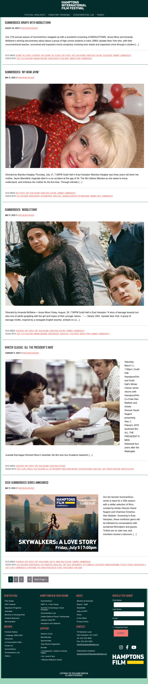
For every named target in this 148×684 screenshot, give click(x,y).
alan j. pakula (27, 468)
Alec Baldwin (27, 58)
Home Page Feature (94, 55)
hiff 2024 (67, 564)
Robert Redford (113, 468)
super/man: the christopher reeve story (44, 567)
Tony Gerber (68, 567)
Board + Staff (82, 604)
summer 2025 (95, 195)
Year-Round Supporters (50, 644)
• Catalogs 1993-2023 (14, 635)
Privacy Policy (82, 622)
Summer (116, 55)
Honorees (9, 639)
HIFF (104, 468)
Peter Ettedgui (126, 564)
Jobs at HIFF (82, 611)
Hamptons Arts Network (50, 623)
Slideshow (107, 55)
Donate (44, 647)
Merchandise (10, 622)
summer (94, 333)
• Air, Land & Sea (48, 656)
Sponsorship (46, 641)
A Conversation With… (14, 642)
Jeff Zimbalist (88, 564)
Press (79, 615)
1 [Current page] (10, 579)
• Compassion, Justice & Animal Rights (54, 652)
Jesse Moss (64, 58)
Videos (7, 656)
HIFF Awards (10, 604)
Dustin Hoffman (85, 468)
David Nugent (53, 58)
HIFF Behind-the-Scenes (51, 55)
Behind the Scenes (23, 55)
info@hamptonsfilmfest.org (88, 644)
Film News (36, 55)
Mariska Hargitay (70, 195)
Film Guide (9, 601)
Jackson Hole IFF (48, 620)
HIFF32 (52, 561)
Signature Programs (13, 608)
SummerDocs (125, 55)
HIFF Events (66, 55)
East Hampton (46, 564)
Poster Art (9, 646)
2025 (19, 58)
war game (78, 567)
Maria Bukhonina (112, 564)
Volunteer (9, 611)
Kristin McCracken (30, 28)
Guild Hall (57, 195)
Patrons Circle (46, 634)
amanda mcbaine (40, 58)
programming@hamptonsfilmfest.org (92, 654)
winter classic (127, 468)
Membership (46, 637)
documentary (46, 195)
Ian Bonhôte (77, 564)
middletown (75, 58)
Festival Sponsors (12, 618)
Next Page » (40, 579)
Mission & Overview (85, 601)
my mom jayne (83, 195)
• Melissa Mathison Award (51, 660)
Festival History (11, 632)
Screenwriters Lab (12, 652)
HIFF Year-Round (79, 55)
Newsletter (81, 608)
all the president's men (56, 468)
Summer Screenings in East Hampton (52, 609)
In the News (82, 618)
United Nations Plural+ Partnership (55, 616)
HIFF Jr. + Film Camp (49, 604)
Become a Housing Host (15, 615)
